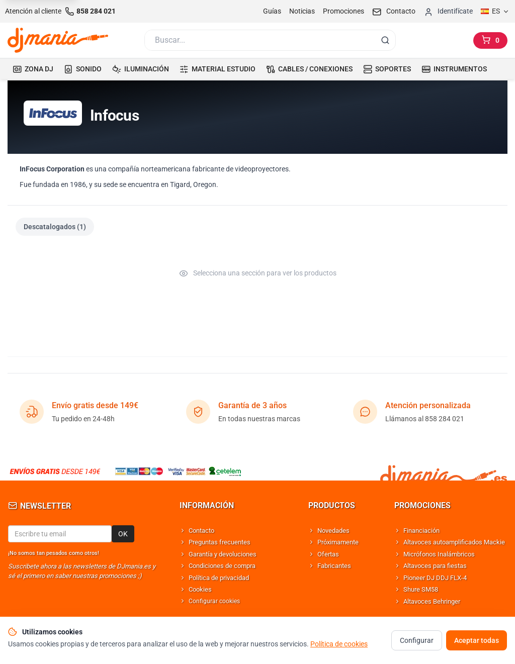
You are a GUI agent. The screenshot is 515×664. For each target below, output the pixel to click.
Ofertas (328, 554)
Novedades (333, 530)
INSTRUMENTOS (454, 69)
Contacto (201, 530)
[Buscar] (259, 40)
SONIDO (83, 69)
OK (123, 534)
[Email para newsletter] (60, 533)
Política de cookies (339, 646)
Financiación (421, 530)
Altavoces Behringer (431, 601)
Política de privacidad (219, 578)
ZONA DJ (33, 69)
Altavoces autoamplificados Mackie (454, 542)
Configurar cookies (214, 601)
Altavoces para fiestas (435, 566)
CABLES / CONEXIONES (309, 69)
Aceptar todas (476, 642)
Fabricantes (334, 566)
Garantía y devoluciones (222, 554)
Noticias (302, 11)
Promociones (343, 11)
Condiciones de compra (222, 566)
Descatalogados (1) (55, 227)
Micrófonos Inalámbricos (439, 554)
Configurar (417, 642)
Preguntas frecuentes (219, 542)
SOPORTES (387, 69)
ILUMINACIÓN (140, 69)
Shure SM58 (420, 589)
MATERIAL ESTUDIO (217, 69)
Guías (272, 11)
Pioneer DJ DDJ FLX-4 (435, 578)
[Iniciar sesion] (448, 11)
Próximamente (338, 542)
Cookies (200, 589)
